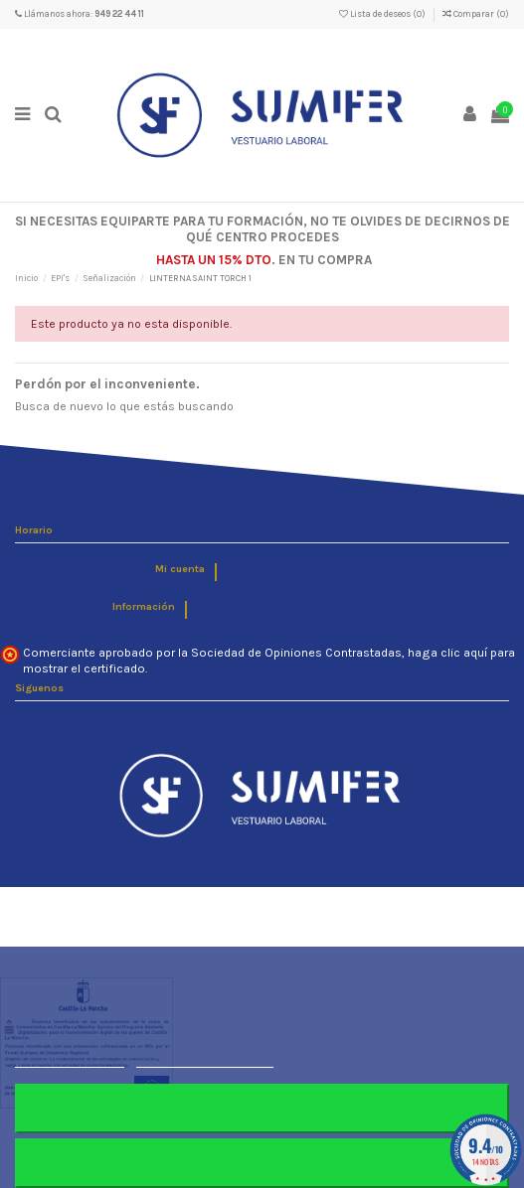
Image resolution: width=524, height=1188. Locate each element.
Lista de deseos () (383, 14)
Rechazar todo (261, 1108)
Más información (69, 1058)
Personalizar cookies (204, 1058)
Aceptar (261, 1162)
